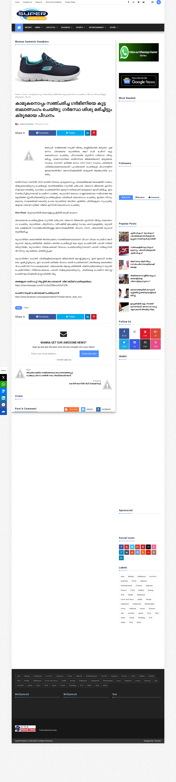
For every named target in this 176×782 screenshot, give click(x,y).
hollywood (141, 595)
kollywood (125, 604)
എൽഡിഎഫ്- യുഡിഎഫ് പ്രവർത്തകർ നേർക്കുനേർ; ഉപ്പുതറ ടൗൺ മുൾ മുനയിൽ (143, 236)
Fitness (124, 590)
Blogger (74, 400)
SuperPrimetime (21, 741)
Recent (28, 27)
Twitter (70, 133)
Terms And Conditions (54, 2)
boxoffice (152, 576)
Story (149, 613)
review (142, 609)
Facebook (42, 133)
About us (38, 2)
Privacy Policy (70, 2)
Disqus (89, 400)
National (132, 609)
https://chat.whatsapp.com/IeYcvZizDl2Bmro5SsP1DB (41, 285)
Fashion (139, 586)
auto (122, 576)
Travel (131, 618)
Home (17, 2)
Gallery (141, 590)
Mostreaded (149, 604)
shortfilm (131, 613)
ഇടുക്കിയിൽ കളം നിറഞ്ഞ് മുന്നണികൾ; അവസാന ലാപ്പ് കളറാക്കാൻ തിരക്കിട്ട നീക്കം (143, 307)
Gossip (150, 590)
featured (149, 586)
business (65, 27)
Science (152, 609)
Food (132, 590)
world (139, 622)
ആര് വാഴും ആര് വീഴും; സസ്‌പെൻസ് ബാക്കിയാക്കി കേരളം (142, 264)
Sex (122, 613)
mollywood (137, 604)
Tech (157, 613)
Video (123, 622)
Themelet (157, 741)
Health (130, 595)
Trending (141, 618)
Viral (131, 622)
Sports (79, 27)
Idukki (140, 599)
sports (140, 613)
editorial (143, 581)
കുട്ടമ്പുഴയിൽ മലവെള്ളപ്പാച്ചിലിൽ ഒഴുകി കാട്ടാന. (52, 213)
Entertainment (96, 27)
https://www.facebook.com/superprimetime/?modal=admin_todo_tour (48, 297)
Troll (150, 618)
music (123, 609)
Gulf (122, 595)
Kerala (148, 599)
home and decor (127, 599)
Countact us (27, 2)
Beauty (131, 576)
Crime (24, 94)
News (37, 27)
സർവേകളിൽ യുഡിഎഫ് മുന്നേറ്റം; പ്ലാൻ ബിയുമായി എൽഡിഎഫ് (142, 250)
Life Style (50, 27)
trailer (123, 618)
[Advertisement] (140, 139)
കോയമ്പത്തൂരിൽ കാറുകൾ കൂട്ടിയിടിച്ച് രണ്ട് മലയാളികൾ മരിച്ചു (143, 293)
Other (113, 27)
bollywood (142, 576)
